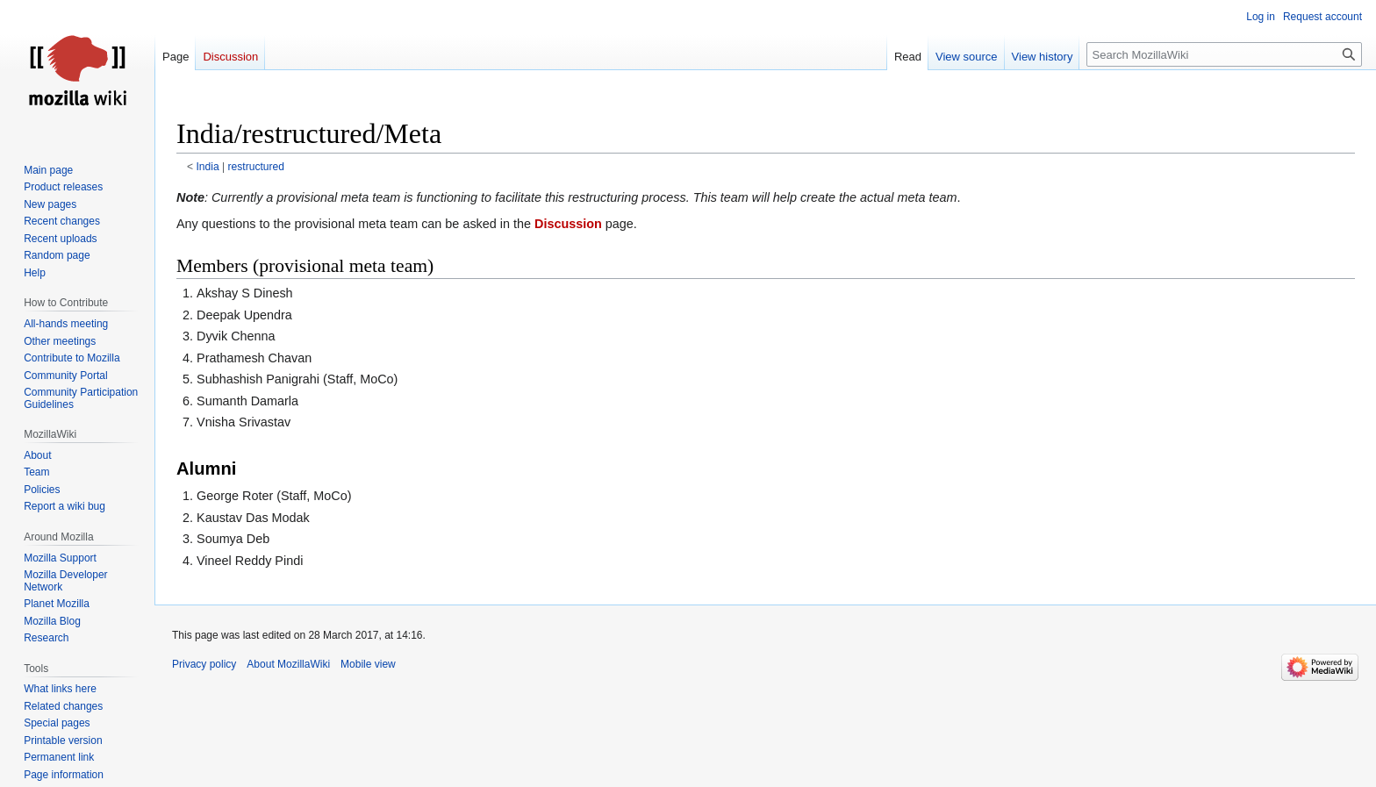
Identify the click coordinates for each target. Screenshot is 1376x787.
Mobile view (368, 664)
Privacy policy (204, 664)
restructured (256, 167)
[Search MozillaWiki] (1224, 54)
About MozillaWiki (288, 664)
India (208, 167)
